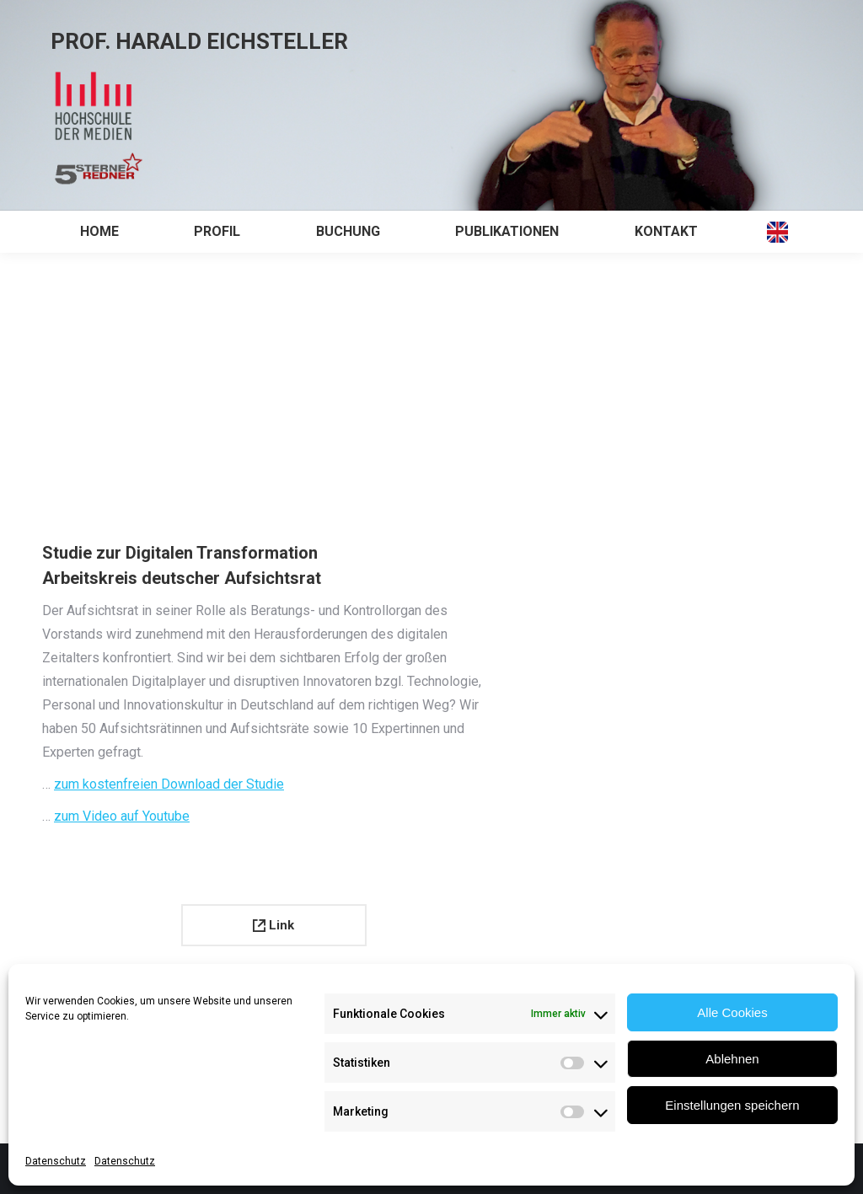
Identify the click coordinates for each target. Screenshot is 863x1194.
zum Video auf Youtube (122, 816)
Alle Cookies (732, 1012)
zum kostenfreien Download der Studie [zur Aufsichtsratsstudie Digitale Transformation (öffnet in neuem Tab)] (169, 784)
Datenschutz (55, 1161)
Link (273, 925)
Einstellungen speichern (732, 1105)
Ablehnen (731, 1059)
